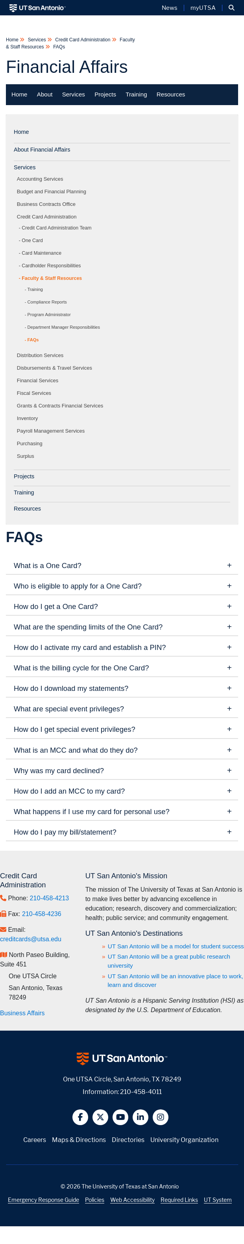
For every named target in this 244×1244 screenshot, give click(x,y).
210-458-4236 (41, 914)
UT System (218, 1199)
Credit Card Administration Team (56, 228)
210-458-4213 (49, 898)
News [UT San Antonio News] (169, 8)
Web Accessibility (132, 1199)
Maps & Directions (79, 1140)
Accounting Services (41, 179)
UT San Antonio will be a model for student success (176, 946)
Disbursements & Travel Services (56, 368)
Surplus (27, 456)
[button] (232, 8)
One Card (32, 240)
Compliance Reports (47, 302)
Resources (171, 94)
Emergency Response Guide (43, 1199)
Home (13, 40)
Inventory (29, 418)
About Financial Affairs (42, 149)
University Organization (184, 1140)
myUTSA (203, 8)
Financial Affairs (67, 66)
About (45, 94)
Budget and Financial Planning (53, 191)
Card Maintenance (41, 253)
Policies (94, 1199)
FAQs (58, 47)
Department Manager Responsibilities (64, 327)
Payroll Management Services (52, 431)
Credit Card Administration (83, 40)
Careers (34, 1140)
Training (136, 94)
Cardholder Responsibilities (51, 265)
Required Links (179, 1199)
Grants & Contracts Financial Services (61, 406)
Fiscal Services (35, 393)
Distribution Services (41, 355)
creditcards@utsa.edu (30, 939)
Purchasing (31, 443)
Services (36, 40)
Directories (128, 1140)
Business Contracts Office (48, 204)
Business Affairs (22, 1013)
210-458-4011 (141, 1092)
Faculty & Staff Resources (52, 278)
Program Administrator (49, 314)
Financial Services (39, 380)
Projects (105, 94)
